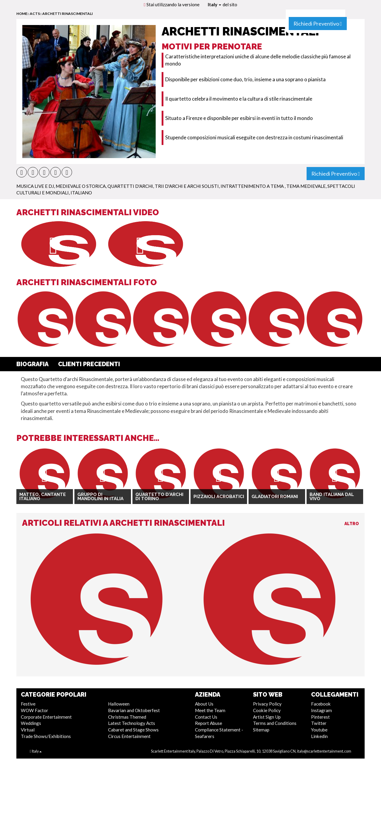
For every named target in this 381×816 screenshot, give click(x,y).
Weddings (31, 723)
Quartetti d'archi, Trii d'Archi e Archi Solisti (163, 186)
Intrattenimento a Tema (253, 186)
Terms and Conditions (274, 723)
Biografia (32, 364)
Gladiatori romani (275, 496)
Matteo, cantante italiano (42, 496)
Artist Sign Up (267, 717)
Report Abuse (208, 723)
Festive (28, 703)
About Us (204, 703)
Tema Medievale (306, 186)
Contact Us (206, 717)
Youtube (319, 729)
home (21, 13)
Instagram (321, 710)
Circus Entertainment (129, 736)
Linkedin (319, 736)
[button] (21, 172)
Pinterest (320, 717)
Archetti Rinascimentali (67, 13)
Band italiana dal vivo (332, 496)
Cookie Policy (267, 710)
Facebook (321, 703)
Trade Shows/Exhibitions (46, 736)
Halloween (118, 703)
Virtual (28, 729)
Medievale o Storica (81, 186)
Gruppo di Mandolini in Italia (100, 496)
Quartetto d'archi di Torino (159, 496)
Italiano (81, 192)
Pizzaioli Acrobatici (218, 496)
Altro (351, 523)
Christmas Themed (127, 717)
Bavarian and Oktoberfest (134, 710)
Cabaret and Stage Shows (133, 729)
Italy (214, 4)
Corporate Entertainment (46, 717)
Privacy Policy (267, 703)
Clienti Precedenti (89, 364)
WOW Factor (34, 710)
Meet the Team (210, 710)
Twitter (319, 723)
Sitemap (261, 729)
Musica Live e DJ (35, 186)
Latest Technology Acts (131, 723)
